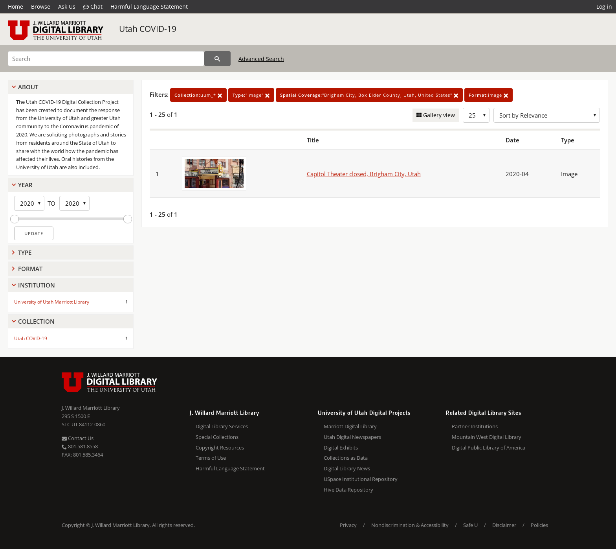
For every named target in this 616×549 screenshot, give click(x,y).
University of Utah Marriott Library (51, 301)
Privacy (348, 525)
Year (25, 185)
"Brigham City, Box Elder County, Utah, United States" (369, 95)
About (28, 87)
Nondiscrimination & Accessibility (410, 525)
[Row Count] (476, 115)
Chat (93, 7)
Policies (539, 525)
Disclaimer (504, 525)
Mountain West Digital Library (486, 436)
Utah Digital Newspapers (352, 436)
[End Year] (74, 203)
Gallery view (438, 115)
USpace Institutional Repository (361, 479)
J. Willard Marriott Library (91, 407)
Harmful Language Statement (149, 6)
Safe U (470, 525)
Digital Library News (347, 468)
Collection (36, 321)
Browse (40, 6)
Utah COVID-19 (147, 28)
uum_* (198, 95)
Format (30, 269)
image (488, 95)
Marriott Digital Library (350, 426)
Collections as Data (346, 457)
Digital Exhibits (341, 447)
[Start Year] (29, 203)
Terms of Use (211, 457)
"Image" (251, 95)
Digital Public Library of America (488, 447)
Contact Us (78, 438)
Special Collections (217, 436)
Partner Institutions (475, 426)
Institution (36, 285)
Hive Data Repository (348, 489)
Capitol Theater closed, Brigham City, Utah (364, 174)
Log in (604, 6)
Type (24, 252)
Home (15, 6)
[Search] (106, 58)
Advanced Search (261, 59)
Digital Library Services (222, 426)
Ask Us (66, 6)
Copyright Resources (220, 447)
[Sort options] (546, 115)
